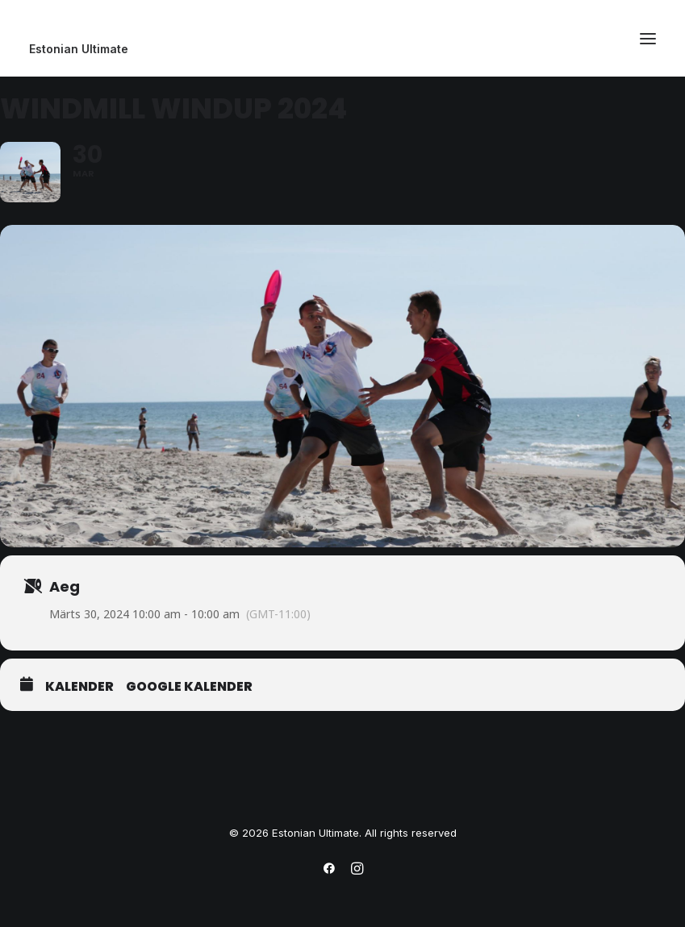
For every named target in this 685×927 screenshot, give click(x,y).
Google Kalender (189, 687)
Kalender (79, 687)
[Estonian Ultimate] (342, 49)
